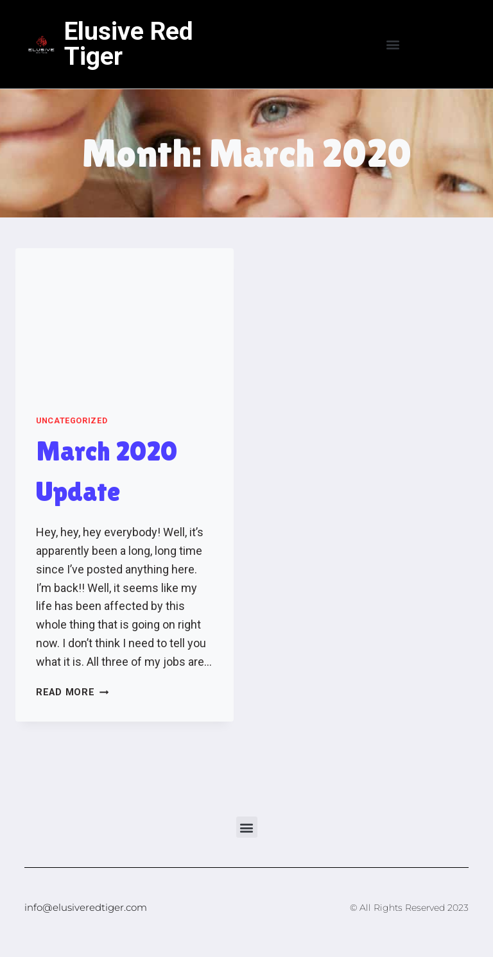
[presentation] (124, 321)
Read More (72, 692)
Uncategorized (71, 420)
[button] (393, 44)
